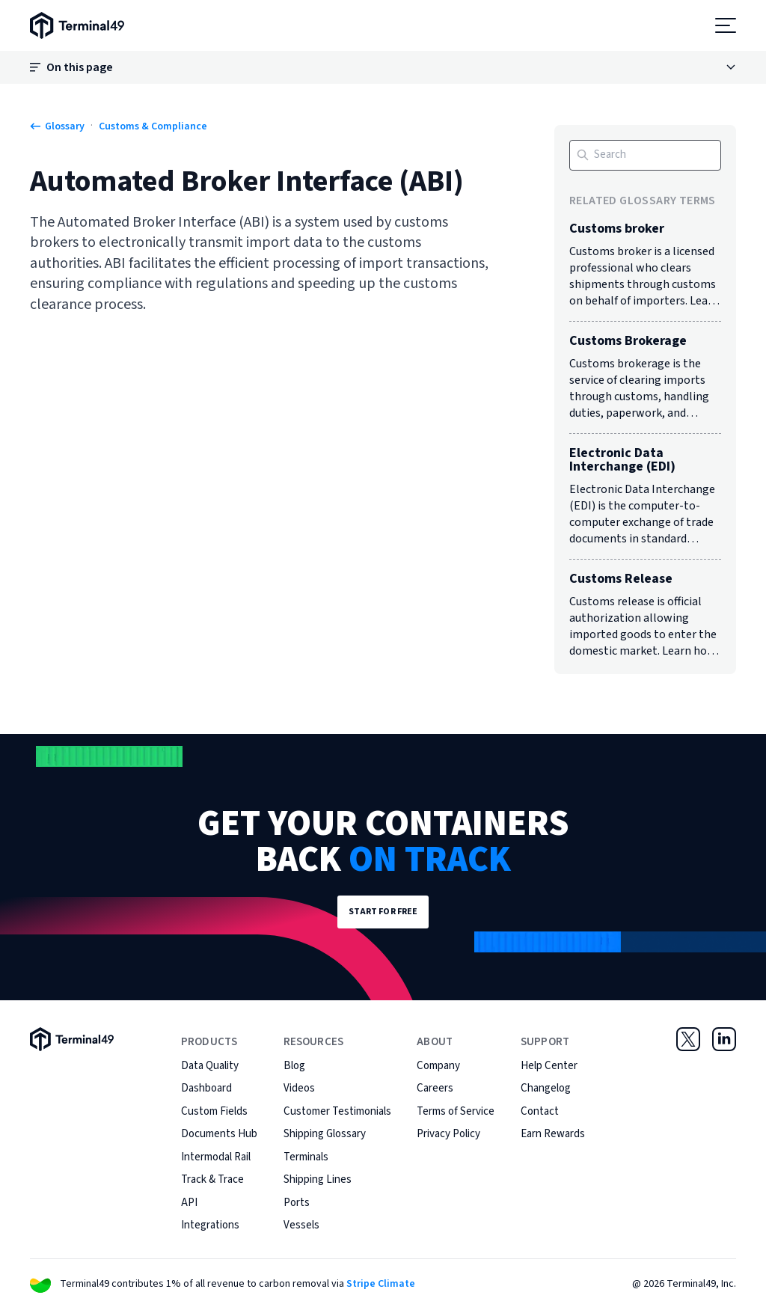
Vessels (301, 1225)
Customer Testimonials (337, 1111)
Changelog (546, 1088)
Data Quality (210, 1066)
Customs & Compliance (153, 126)
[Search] (645, 155)
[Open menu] (725, 25)
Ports (297, 1202)
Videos (299, 1088)
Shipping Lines (318, 1179)
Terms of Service (455, 1111)
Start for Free (383, 911)
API (189, 1202)
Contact (540, 1111)
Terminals (306, 1157)
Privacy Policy (448, 1134)
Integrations (210, 1225)
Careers (435, 1088)
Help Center (549, 1066)
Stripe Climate (380, 1283)
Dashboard (206, 1088)
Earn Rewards (553, 1134)
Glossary (57, 126)
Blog (294, 1066)
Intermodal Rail (216, 1157)
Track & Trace (212, 1179)
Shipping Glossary (325, 1134)
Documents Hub (219, 1134)
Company (438, 1066)
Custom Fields (214, 1111)
